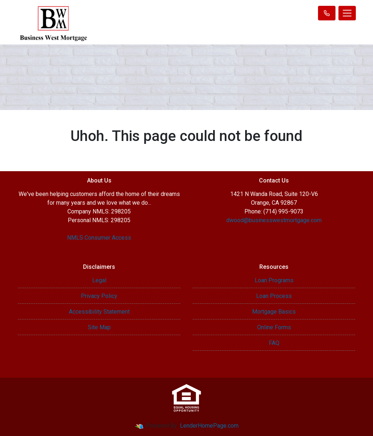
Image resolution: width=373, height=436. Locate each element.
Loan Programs (274, 280)
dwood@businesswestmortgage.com (274, 220)
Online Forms (274, 327)
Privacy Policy (99, 295)
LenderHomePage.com (209, 425)
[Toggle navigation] (347, 13)
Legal (99, 280)
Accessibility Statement (99, 311)
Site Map (99, 327)
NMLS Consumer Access (99, 237)
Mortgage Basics (274, 311)
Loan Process (274, 295)
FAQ (274, 342)
